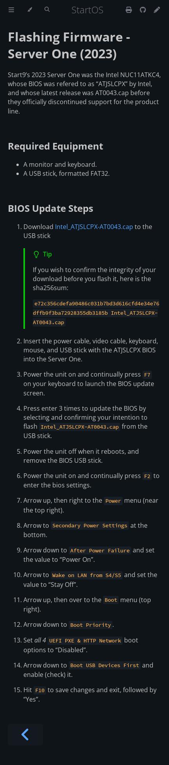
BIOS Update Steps (50, 208)
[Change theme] (29, 10)
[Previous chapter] (25, 734)
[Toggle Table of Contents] (11, 10)
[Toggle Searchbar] (47, 10)
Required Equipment (55, 145)
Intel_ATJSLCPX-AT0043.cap (94, 226)
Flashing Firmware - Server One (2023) (69, 45)
